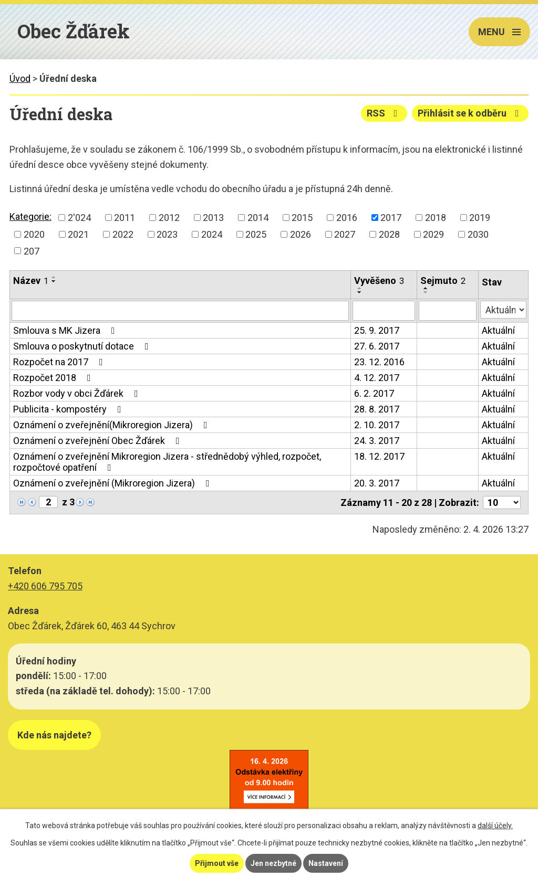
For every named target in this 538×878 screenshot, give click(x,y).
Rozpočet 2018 (54, 377)
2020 (34, 234)
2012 (169, 217)
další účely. (495, 825)
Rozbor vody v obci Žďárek (77, 393)
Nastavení (325, 863)
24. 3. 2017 (376, 440)
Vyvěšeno (379, 280)
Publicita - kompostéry (69, 409)
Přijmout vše (217, 863)
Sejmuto (442, 280)
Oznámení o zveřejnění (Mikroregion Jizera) (113, 483)
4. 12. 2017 (376, 377)
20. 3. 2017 (376, 483)
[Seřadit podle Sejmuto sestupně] (426, 292)
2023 (167, 234)
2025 (255, 234)
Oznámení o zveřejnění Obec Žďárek (98, 440)
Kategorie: (30, 216)
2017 (390, 217)
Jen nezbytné (273, 863)
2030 (478, 234)
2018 (435, 217)
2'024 (79, 217)
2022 (122, 234)
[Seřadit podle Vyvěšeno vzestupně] (360, 288)
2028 (389, 234)
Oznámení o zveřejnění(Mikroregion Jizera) (112, 424)
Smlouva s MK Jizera (66, 330)
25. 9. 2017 (376, 330)
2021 (78, 234)
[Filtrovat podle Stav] (503, 310)
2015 (302, 217)
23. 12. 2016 (379, 361)
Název (30, 280)
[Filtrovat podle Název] (180, 311)
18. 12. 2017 (379, 456)
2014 (257, 217)
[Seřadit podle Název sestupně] (54, 281)
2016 (346, 217)
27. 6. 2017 (376, 346)
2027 (344, 234)
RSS (384, 113)
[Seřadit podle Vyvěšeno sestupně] (360, 292)
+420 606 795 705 (45, 585)
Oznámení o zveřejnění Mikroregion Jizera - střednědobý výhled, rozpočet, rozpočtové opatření (167, 462)
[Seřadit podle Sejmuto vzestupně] (426, 288)
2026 (300, 234)
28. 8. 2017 (376, 409)
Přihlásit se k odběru (470, 113)
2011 (124, 217)
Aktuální (498, 330)
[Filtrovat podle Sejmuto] (448, 311)
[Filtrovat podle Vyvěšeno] (384, 311)
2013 (213, 217)
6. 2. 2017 (374, 393)
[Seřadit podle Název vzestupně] (54, 277)
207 (31, 250)
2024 (211, 234)
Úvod (19, 78)
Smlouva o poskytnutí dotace (83, 346)
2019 (479, 217)
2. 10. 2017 (376, 424)
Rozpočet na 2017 (60, 361)
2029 (433, 234)
